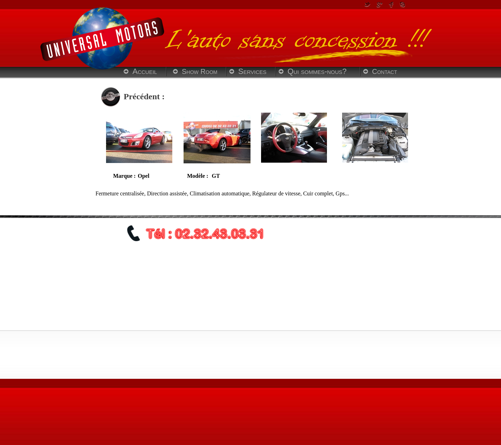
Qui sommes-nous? (317, 71)
